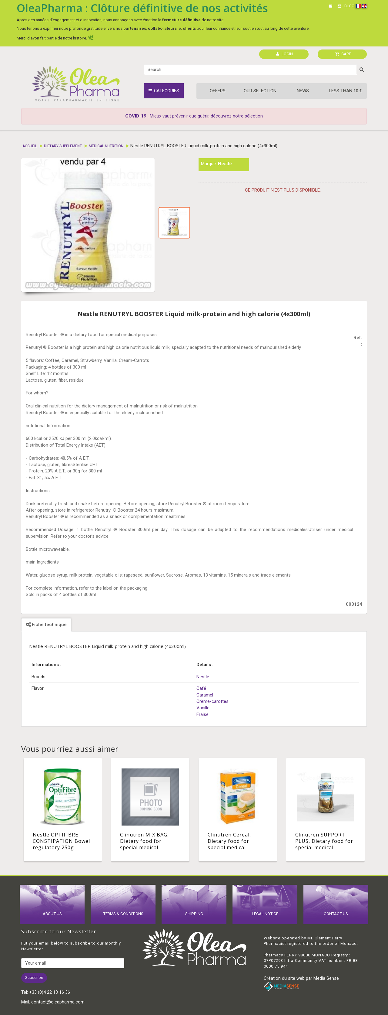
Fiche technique (46, 624)
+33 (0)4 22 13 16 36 (49, 992)
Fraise (202, 714)
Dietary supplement (63, 146)
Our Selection (260, 91)
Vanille (202, 707)
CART (343, 54)
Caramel (204, 695)
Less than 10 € (345, 91)
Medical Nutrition (106, 146)
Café (201, 688)
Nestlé (225, 163)
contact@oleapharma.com (58, 1002)
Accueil (29, 146)
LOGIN (284, 54)
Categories (164, 90)
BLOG (349, 6)
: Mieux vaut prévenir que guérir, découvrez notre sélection (194, 116)
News (303, 91)
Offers (218, 91)
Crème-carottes (212, 701)
